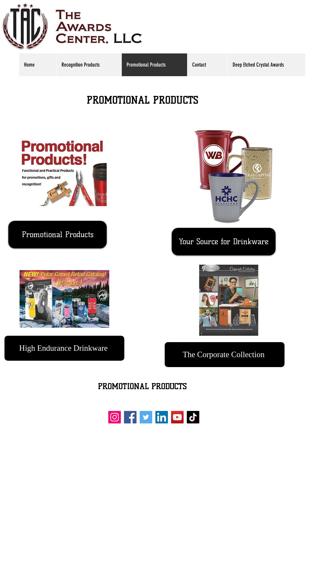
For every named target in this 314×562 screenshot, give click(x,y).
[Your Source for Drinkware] (224, 241)
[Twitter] (146, 417)
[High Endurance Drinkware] (64, 348)
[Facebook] (130, 417)
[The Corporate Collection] (225, 354)
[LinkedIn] (161, 417)
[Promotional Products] (57, 234)
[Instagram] (114, 417)
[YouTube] (177, 417)
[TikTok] (193, 417)
